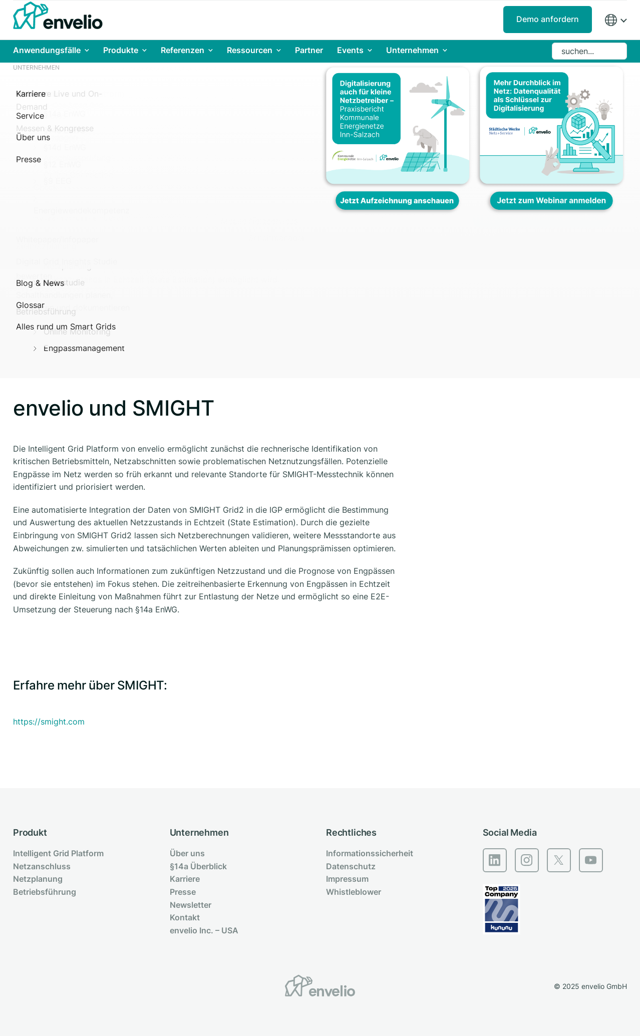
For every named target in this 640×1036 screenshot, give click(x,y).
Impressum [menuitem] (347, 879)
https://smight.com (49, 722)
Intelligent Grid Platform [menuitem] (58, 853)
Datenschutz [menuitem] (351, 866)
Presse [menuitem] (183, 892)
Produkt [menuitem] (30, 832)
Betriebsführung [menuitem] (44, 892)
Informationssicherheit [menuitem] (369, 853)
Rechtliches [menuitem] (351, 832)
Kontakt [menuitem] (185, 917)
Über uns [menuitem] (187, 853)
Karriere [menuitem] (185, 879)
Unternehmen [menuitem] (199, 832)
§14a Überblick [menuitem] (198, 866)
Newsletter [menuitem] (190, 905)
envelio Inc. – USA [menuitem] (204, 930)
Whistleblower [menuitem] (353, 892)
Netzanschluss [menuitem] (42, 866)
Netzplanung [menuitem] (38, 879)
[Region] (615, 20)
